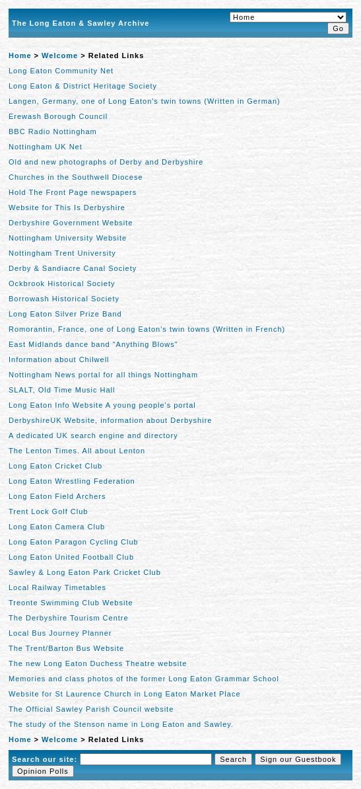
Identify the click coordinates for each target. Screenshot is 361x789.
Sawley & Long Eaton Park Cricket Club (85, 572)
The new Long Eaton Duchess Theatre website (98, 663)
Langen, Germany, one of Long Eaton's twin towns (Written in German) (144, 101)
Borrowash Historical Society (64, 299)
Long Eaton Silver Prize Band (65, 314)
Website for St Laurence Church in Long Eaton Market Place (125, 694)
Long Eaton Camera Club (57, 527)
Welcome (60, 55)
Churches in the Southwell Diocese (76, 177)
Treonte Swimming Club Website (71, 603)
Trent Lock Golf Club (48, 511)
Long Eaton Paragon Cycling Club (74, 542)
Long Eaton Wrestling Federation (72, 481)
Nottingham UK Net (45, 147)
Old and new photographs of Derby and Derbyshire (106, 162)
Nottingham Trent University (62, 253)
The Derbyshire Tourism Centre (69, 618)
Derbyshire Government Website (71, 223)
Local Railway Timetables (57, 587)
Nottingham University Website (68, 238)
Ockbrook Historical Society (62, 283)
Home (20, 55)
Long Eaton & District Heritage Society (83, 86)
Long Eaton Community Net (61, 71)
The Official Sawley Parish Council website (91, 709)
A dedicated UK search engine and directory (93, 435)
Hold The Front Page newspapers (73, 192)
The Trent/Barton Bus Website (66, 648)
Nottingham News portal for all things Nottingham (103, 375)
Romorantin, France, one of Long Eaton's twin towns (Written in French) (147, 329)
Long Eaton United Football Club (71, 557)
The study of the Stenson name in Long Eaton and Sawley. (121, 724)
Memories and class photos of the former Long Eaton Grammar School (144, 679)
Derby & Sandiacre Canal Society (73, 268)
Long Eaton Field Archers (57, 496)
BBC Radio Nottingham (53, 131)
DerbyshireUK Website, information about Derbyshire (110, 420)
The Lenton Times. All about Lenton (77, 451)
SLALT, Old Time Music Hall (62, 390)
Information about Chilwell (59, 359)
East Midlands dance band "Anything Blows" (93, 344)
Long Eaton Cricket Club (55, 466)
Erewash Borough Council (58, 116)
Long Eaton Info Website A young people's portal (102, 405)
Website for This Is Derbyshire (67, 207)
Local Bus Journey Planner (60, 633)
